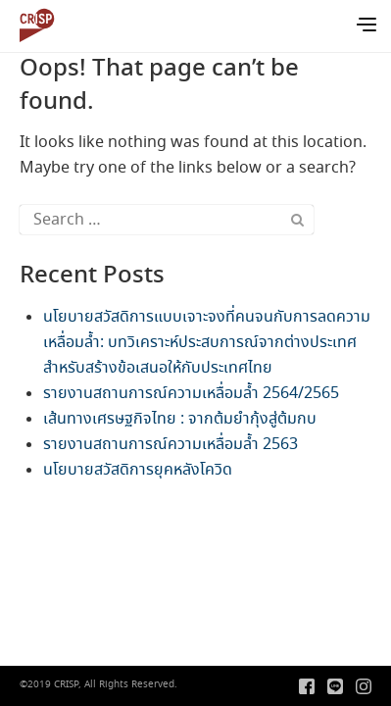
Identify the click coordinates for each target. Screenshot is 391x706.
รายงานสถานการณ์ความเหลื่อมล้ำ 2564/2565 (191, 393)
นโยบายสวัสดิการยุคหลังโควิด (137, 470)
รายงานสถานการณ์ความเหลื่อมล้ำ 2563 (170, 444)
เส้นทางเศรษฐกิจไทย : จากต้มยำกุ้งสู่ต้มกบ (180, 419)
